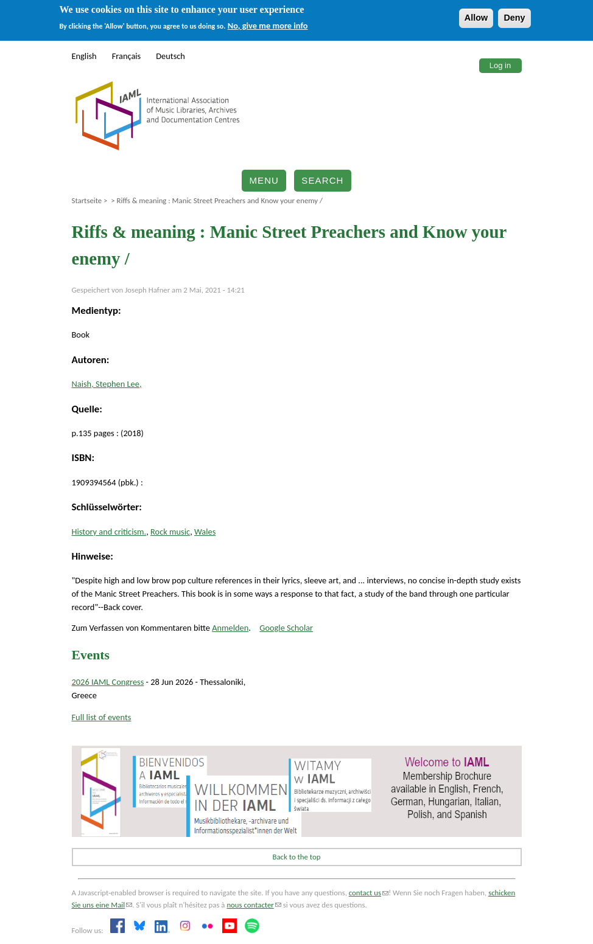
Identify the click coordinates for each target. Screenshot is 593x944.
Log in (500, 65)
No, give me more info (268, 25)
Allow (476, 18)
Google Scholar (286, 627)
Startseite (87, 200)
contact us (368, 892)
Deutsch (170, 55)
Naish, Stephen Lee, (107, 383)
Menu (264, 180)
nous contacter (253, 904)
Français (126, 55)
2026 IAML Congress (108, 681)
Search (322, 180)
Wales (205, 531)
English (84, 55)
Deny (514, 18)
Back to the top (297, 856)
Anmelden (230, 627)
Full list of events (102, 717)
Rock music (170, 531)
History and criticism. (109, 531)
